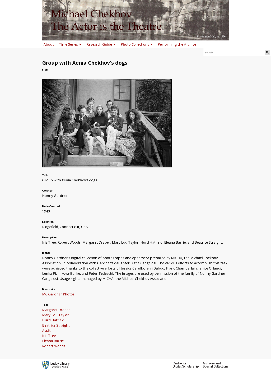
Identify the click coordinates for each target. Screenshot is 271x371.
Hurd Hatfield (53, 320)
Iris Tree (49, 335)
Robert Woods (53, 346)
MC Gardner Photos (58, 294)
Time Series (68, 44)
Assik (46, 330)
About (49, 44)
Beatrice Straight (56, 325)
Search (267, 52)
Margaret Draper (56, 309)
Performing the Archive (177, 44)
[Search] (235, 52)
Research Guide (99, 44)
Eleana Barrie (53, 340)
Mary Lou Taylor (55, 315)
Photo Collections (135, 44)
